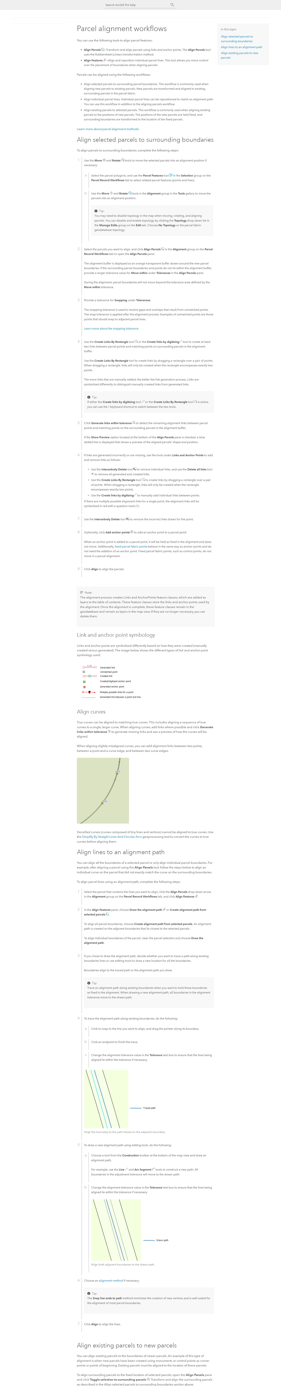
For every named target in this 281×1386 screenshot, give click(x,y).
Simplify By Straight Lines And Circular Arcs (112, 836)
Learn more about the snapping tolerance (111, 328)
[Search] (172, 5)
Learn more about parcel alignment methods (108, 129)
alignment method (111, 1280)
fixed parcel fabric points (131, 546)
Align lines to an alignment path (241, 47)
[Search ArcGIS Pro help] (137, 5)
